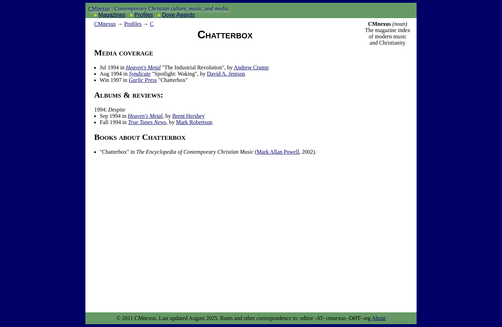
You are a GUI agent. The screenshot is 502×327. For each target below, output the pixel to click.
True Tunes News (147, 122)
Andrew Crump (251, 67)
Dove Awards (178, 15)
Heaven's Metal (143, 67)
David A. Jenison (226, 74)
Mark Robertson (194, 122)
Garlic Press (143, 80)
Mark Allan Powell (278, 152)
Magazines (111, 15)
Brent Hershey (188, 116)
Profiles (144, 15)
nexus (105, 24)
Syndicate (140, 74)
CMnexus (99, 9)
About (379, 318)
